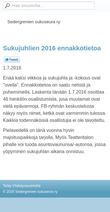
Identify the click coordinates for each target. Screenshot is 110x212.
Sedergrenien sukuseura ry (33, 21)
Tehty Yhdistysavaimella (21, 186)
